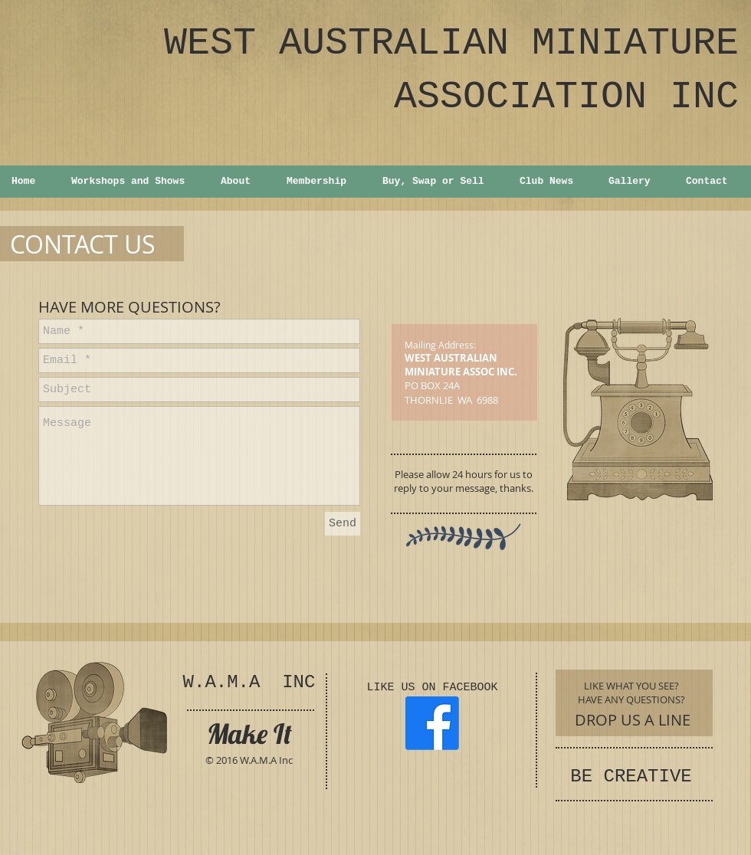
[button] (133, 181)
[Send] (342, 524)
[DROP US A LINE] (633, 720)
